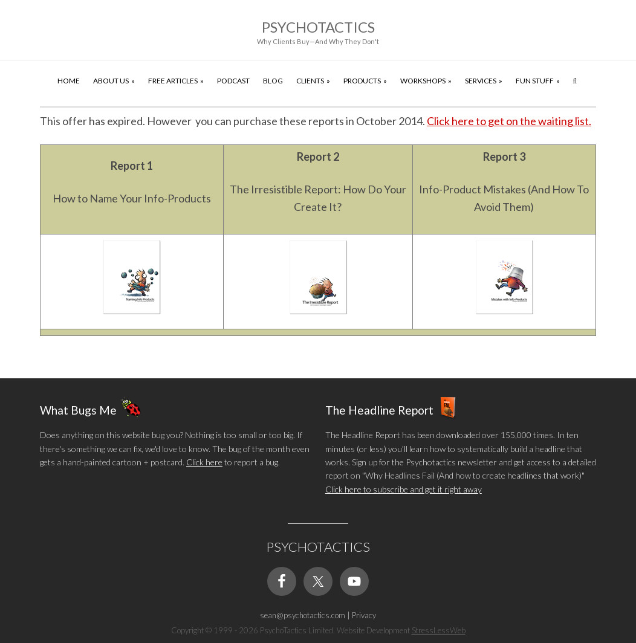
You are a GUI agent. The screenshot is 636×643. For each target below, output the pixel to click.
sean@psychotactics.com (302, 615)
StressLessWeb (439, 630)
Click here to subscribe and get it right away (403, 489)
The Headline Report (379, 410)
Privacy (364, 615)
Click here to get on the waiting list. (509, 121)
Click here (204, 462)
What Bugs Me (78, 410)
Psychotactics (318, 27)
